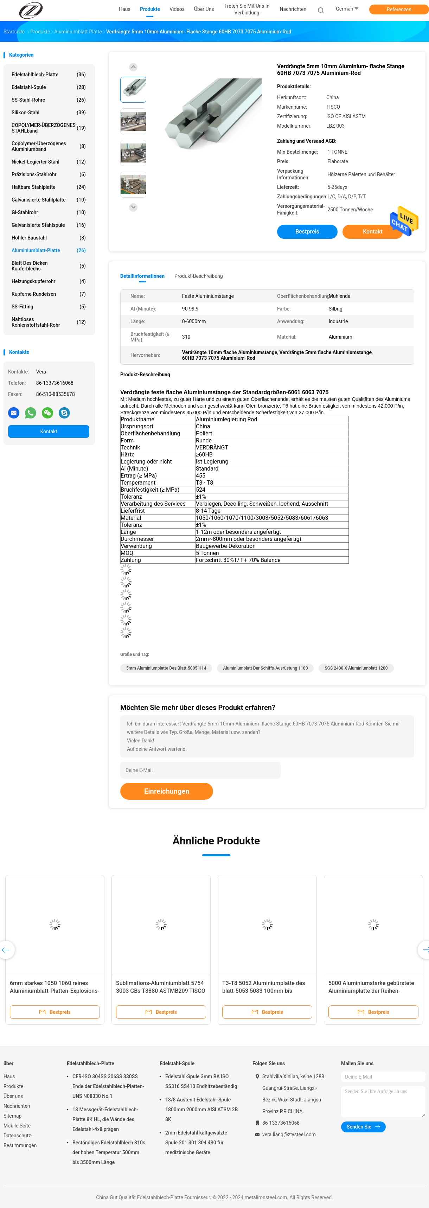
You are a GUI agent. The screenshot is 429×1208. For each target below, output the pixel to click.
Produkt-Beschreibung (198, 276)
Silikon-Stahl (49, 112)
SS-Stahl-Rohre (49, 99)
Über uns (13, 1096)
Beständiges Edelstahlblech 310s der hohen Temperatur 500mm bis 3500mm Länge (108, 1152)
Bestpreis (307, 231)
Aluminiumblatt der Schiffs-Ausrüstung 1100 (265, 668)
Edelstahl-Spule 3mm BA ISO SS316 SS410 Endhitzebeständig (201, 1081)
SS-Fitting (49, 306)
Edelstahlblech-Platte (49, 74)
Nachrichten (17, 1106)
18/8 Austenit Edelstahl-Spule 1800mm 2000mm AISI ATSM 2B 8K (201, 1109)
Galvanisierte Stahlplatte (49, 199)
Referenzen (399, 9)
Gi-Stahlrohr (49, 212)
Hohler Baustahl (49, 237)
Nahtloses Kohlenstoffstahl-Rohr (49, 322)
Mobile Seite (17, 1126)
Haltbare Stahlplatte (49, 187)
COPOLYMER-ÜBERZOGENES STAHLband (49, 128)
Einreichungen (166, 791)
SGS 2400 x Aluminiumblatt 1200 (356, 668)
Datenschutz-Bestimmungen (20, 1140)
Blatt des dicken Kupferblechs (49, 265)
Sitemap (12, 1116)
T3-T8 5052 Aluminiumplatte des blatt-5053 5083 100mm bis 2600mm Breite (263, 991)
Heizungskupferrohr (49, 281)
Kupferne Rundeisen (49, 294)
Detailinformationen (142, 276)
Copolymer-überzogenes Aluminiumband (49, 146)
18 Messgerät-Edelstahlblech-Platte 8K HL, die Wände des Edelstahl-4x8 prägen (105, 1119)
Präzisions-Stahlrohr (49, 174)
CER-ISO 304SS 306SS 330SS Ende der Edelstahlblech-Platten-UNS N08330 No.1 (108, 1086)
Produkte (13, 1086)
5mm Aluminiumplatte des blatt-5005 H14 (166, 668)
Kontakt (48, 431)
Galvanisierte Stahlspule (49, 225)
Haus (9, 1076)
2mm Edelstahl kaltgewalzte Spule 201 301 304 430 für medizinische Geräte (196, 1142)
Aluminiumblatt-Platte (49, 250)
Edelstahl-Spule (49, 87)
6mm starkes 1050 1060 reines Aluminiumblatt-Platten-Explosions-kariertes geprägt (55, 991)
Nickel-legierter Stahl (49, 161)
